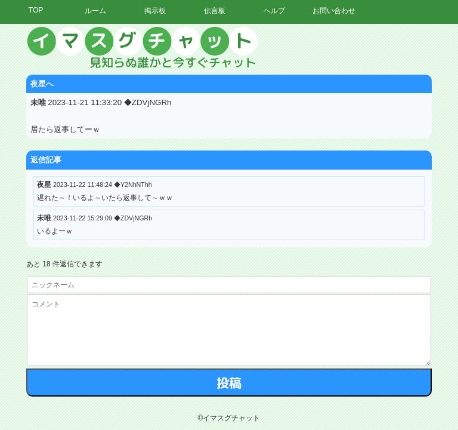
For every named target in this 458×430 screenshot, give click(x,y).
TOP (36, 10)
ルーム (95, 11)
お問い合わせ (333, 11)
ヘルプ (274, 11)
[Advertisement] (347, 206)
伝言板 (214, 11)
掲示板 (155, 11)
